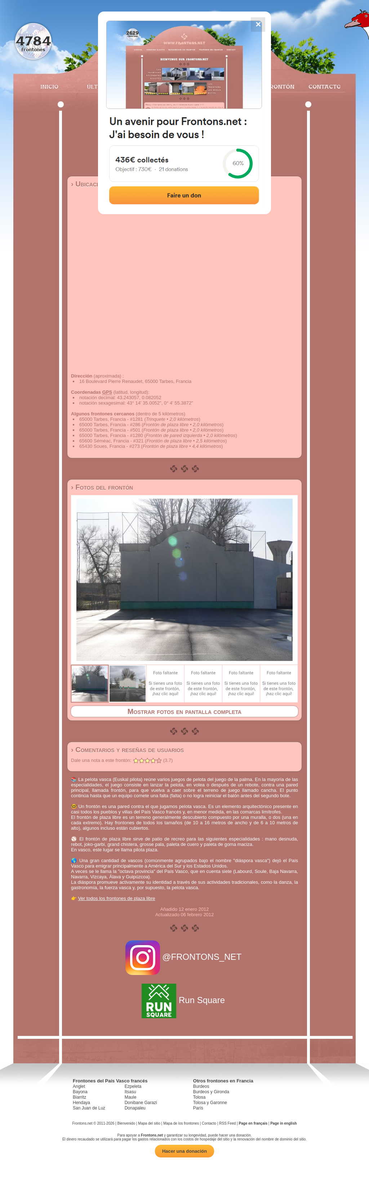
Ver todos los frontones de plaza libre (116, 898)
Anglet (79, 1086)
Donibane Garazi (141, 1102)
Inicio (49, 86)
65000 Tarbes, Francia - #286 (110, 424)
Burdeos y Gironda (211, 1091)
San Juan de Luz (89, 1108)
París (198, 1108)
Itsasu (130, 1091)
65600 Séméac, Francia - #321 (111, 441)
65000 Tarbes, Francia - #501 (110, 430)
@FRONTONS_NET (184, 957)
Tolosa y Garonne (210, 1102)
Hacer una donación (184, 1151)
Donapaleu (135, 1108)
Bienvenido (126, 1123)
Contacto (321, 86)
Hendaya (81, 1102)
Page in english (283, 1123)
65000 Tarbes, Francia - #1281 (111, 419)
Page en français (253, 1123)
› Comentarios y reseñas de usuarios (127, 750)
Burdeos (201, 1086)
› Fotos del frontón (102, 487)
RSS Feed (227, 1123)
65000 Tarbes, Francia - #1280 (111, 435)
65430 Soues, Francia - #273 (109, 446)
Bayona (80, 1091)
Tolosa (199, 1097)
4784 (33, 40)
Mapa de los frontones (181, 1123)
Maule (131, 1097)
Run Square (184, 1000)
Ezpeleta (133, 1086)
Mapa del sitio (149, 1123)
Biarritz (79, 1097)
